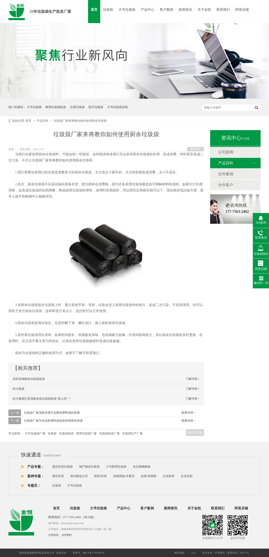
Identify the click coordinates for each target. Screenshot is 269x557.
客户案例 (166, 9)
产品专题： (35, 466)
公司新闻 (225, 152)
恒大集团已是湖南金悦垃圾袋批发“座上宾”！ (42, 398)
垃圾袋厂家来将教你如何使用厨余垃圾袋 (80, 120)
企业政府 (168, 476)
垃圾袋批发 (66, 433)
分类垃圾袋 (77, 107)
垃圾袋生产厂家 (132, 433)
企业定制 (187, 476)
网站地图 (179, 552)
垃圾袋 (108, 9)
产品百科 (43, 120)
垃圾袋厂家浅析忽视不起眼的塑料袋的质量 (52, 412)
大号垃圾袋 (127, 9)
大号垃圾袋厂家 (35, 433)
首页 (94, 9)
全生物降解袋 (141, 466)
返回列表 (195, 149)
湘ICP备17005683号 (93, 552)
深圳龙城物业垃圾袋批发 (29, 378)
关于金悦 (204, 9)
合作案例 (225, 174)
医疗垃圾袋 (95, 107)
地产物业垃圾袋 (89, 466)
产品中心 (147, 9)
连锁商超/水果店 (123, 476)
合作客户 (225, 185)
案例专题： (35, 476)
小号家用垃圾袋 (116, 466)
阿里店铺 (242, 9)
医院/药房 (100, 476)
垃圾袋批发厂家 (109, 433)
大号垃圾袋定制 (117, 107)
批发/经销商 (148, 476)
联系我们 (223, 9)
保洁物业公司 (79, 476)
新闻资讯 (185, 9)
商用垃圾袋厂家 (86, 433)
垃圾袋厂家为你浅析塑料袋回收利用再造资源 (53, 420)
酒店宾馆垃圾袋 (62, 466)
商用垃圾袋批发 (55, 107)
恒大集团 (18, 388)
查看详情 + (188, 412)
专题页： (34, 485)
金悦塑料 (67, 534)
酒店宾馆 (58, 476)
